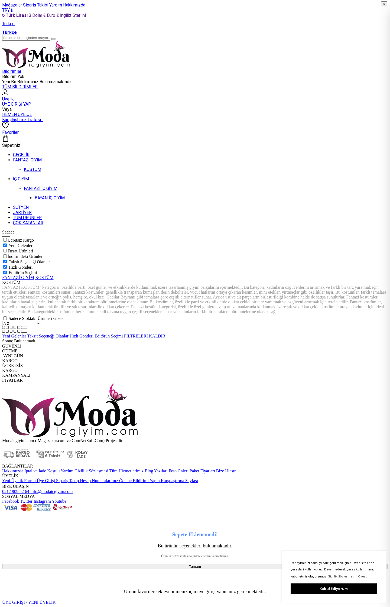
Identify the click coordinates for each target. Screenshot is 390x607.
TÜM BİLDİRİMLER (20, 86)
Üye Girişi (46, 480)
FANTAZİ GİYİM (18, 277)
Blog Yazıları (155, 471)
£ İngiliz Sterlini (71, 15)
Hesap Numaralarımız (98, 480)
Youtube (58, 501)
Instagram (41, 501)
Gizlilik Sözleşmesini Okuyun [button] (348, 576)
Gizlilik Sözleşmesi (90, 471)
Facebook (10, 501)
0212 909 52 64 (15, 491)
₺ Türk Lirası (15, 15)
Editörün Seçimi (23, 272)
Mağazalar (12, 5)
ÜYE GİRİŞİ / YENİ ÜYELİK (29, 602)
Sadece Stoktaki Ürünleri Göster (37, 318)
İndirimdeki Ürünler (25, 256)
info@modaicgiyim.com (51, 491)
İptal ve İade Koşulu (41, 471)
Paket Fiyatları (201, 471)
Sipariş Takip (67, 480)
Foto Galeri (178, 471)
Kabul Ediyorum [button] (334, 588)
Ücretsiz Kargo (21, 240)
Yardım (56, 5)
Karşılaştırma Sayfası (179, 480)
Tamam (195, 566)
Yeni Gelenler (20, 245)
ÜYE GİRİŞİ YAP (16, 104)
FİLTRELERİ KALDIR (144, 336)
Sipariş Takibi (36, 5)
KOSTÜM (44, 277)
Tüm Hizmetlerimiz (126, 471)
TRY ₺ (7, 10)
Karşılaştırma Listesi (22, 119)
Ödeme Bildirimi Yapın (139, 480)
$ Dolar (36, 15)
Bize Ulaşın (225, 471)
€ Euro (49, 15)
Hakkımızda (74, 5)
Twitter (25, 501)
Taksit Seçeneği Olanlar (29, 261)
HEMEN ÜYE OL (17, 114)
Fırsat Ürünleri (20, 251)
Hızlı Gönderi (20, 267)
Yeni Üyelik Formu (19, 480)
